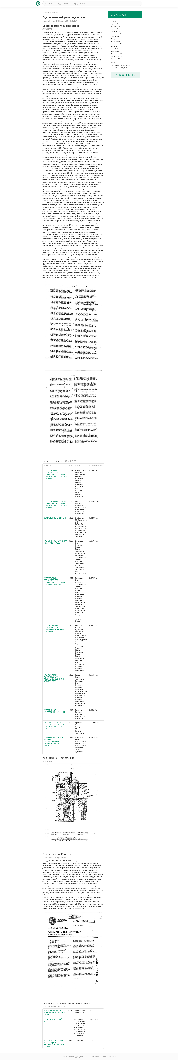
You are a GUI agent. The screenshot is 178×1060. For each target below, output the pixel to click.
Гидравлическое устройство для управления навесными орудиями (54, 629)
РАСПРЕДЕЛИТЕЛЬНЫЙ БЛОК (55, 518)
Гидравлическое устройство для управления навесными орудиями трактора (54, 581)
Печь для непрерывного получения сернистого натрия (54, 1013)
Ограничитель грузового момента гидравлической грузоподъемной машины (55, 742)
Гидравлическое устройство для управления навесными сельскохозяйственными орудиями (55, 474)
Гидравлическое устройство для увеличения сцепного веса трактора (54, 678)
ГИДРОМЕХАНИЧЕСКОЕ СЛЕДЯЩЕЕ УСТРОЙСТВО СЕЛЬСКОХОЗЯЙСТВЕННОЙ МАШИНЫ (54, 726)
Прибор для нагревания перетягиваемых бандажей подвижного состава (55, 1043)
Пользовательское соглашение (103, 1056)
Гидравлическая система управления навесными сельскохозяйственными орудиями (55, 504)
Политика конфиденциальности (75, 1056)
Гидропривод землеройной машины (54, 711)
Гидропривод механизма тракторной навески (55, 542)
